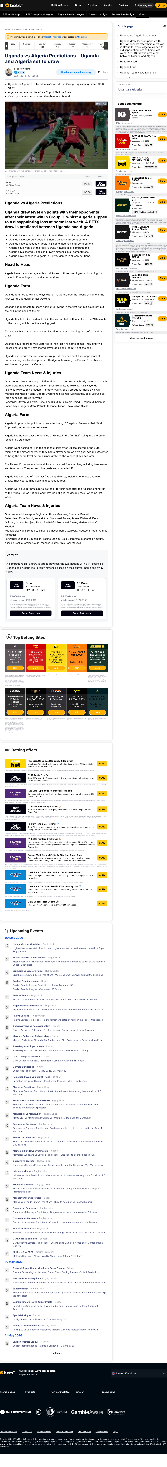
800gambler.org (82, 1444)
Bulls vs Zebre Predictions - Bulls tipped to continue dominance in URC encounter (55, 999)
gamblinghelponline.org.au (108, 1444)
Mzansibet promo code (126, 216)
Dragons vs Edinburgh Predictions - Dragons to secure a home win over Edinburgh (55, 1212)
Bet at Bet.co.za (31, 613)
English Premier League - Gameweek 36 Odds (37, 989)
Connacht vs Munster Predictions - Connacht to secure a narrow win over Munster (55, 1222)
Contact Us (27, 1432)
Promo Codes (7, 1392)
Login (115, 1432)
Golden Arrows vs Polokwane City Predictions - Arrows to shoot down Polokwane (54, 1030)
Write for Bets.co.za (8, 1432)
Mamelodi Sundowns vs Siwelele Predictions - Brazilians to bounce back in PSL (54, 1155)
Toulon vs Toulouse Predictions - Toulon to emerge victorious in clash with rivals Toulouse (59, 1232)
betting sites (81, 37)
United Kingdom (126, 1373)
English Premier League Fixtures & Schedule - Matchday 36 (43, 1346)
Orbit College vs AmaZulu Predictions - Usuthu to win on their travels (48, 1060)
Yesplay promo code (125, 191)
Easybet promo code (125, 171)
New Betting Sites (60, 1392)
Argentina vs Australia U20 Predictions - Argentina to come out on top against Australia (58, 1009)
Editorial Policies (44, 1432)
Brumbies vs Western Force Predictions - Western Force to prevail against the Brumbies (58, 975)
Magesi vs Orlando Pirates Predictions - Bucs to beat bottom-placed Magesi (52, 1202)
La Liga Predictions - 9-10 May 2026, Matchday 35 (39, 1319)
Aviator (80, 1392)
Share (102, 72)
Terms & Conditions (64, 1432)
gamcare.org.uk (63, 1444)
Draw (43, 184)
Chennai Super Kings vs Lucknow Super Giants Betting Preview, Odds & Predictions (56, 1272)
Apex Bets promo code (126, 289)
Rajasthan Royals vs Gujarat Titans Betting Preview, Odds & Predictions (50, 1081)
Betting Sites (146, 5)
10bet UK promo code (125, 123)
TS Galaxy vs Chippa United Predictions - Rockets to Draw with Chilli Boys (51, 1050)
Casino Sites (108, 1392)
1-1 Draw (43, 192)
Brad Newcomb (22, 68)
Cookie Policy (102, 1432)
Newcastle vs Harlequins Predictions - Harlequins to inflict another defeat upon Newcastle (59, 1282)
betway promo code (125, 241)
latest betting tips (52, 37)
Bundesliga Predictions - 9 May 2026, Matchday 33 (39, 1071)
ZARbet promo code (125, 309)
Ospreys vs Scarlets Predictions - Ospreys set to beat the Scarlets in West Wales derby (58, 1165)
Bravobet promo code (125, 329)
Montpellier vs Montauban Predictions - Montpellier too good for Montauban (52, 1118)
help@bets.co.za (28, 1374)
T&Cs (143, 131)
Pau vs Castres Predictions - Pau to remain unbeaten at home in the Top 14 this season (58, 1020)
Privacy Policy (84, 1432)
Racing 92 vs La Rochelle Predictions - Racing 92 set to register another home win (55, 1329)
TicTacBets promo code (126, 149)
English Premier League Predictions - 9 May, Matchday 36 (43, 985)
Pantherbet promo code (126, 268)
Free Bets (30, 1392)
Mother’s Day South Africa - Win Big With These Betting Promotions (47, 1256)
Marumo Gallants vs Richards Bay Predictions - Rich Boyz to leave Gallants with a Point (58, 1040)
